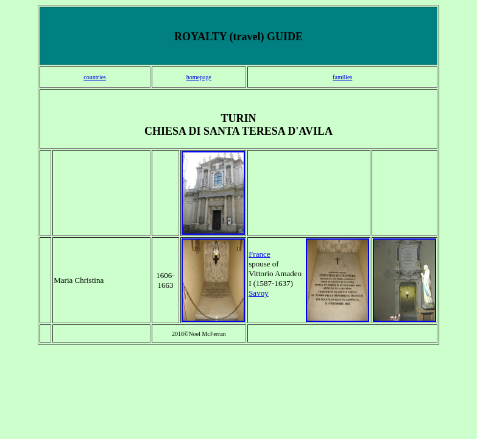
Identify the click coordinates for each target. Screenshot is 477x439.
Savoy (259, 293)
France (259, 254)
